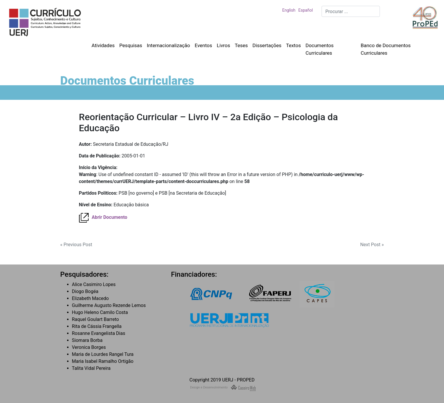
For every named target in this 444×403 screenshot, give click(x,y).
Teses (241, 45)
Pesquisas (130, 45)
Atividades (103, 45)
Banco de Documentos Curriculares (385, 49)
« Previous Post (76, 244)
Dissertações (266, 45)
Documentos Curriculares (320, 49)
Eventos (203, 45)
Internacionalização (168, 45)
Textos (293, 45)
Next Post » (372, 244)
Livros (223, 45)
